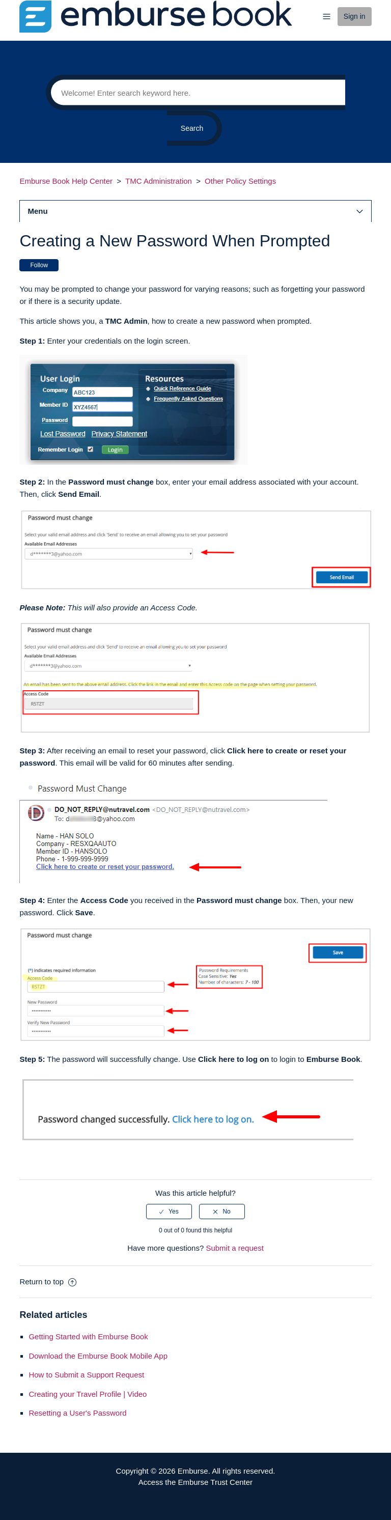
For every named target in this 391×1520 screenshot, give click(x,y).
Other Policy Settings (240, 181)
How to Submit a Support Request (86, 1374)
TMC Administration (158, 181)
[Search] (195, 92)
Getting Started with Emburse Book (88, 1336)
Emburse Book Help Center (66, 181)
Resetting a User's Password (77, 1413)
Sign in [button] (355, 16)
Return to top (47, 1281)
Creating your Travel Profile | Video (88, 1394)
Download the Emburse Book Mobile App (98, 1356)
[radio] (169, 1211)
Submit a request (234, 1248)
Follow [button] (39, 265)
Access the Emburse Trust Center (195, 1482)
